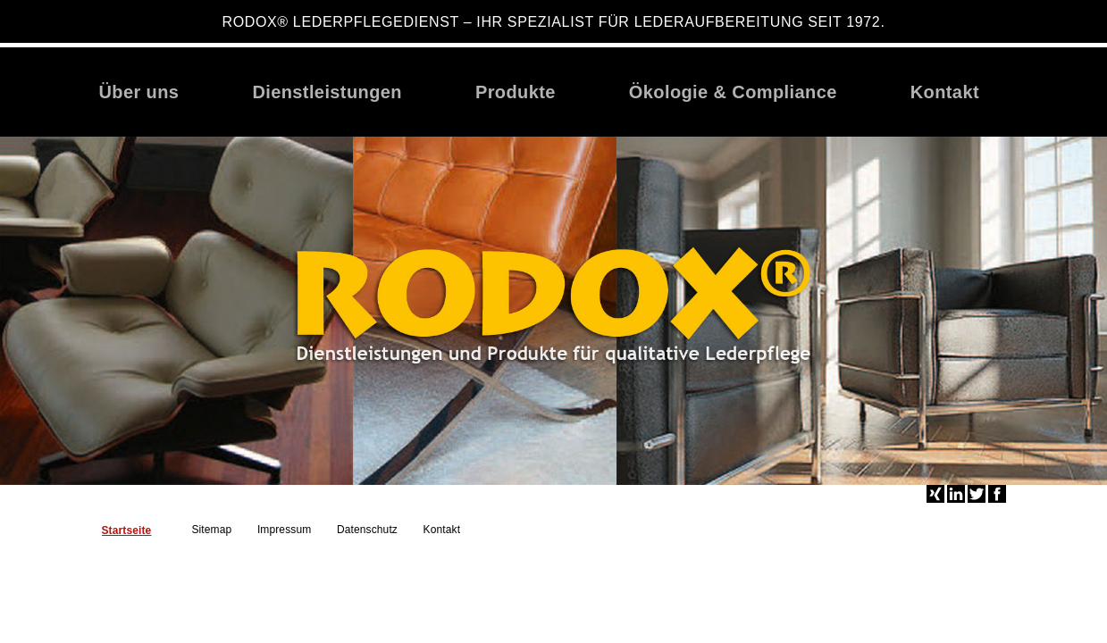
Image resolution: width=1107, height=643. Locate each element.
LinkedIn (956, 494)
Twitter (976, 494)
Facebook (997, 494)
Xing (935, 494)
